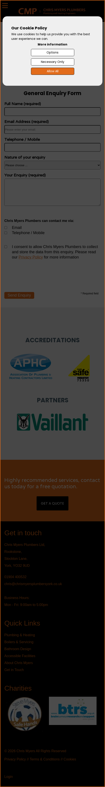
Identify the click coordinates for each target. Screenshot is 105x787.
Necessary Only (52, 62)
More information (52, 44)
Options (52, 52)
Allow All (52, 71)
